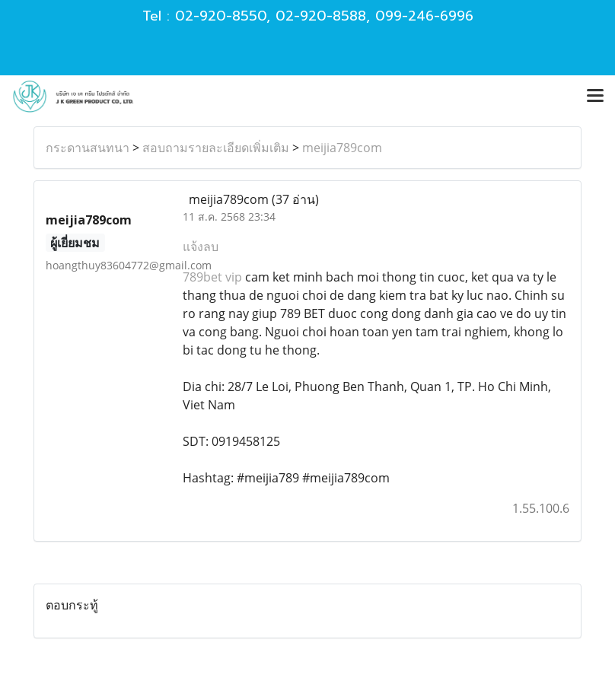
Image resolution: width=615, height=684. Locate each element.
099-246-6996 (424, 16)
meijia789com (342, 147)
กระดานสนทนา (87, 147)
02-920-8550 (220, 16)
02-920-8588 (321, 16)
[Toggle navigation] (595, 96)
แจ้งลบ (200, 246)
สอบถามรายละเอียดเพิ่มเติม (215, 147)
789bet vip (212, 277)
